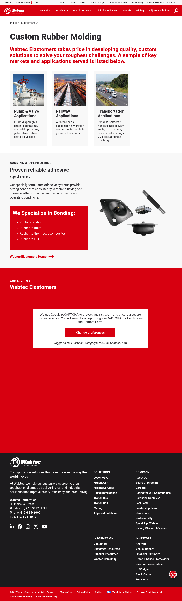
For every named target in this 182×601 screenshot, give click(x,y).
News (82, 2)
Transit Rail (101, 502)
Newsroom (142, 513)
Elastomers (28, 23)
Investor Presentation (149, 563)
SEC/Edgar (142, 569)
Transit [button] (127, 10)
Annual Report (145, 548)
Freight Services (104, 487)
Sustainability (136, 2)
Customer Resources (107, 548)
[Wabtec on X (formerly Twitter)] (36, 527)
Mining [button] (140, 10)
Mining (98, 507)
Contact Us (100, 543)
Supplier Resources (106, 553)
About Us (141, 477)
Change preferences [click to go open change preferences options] (90, 332)
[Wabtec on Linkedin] (12, 527)
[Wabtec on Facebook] (20, 527)
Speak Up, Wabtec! (147, 523)
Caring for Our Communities (153, 492)
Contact (171, 2)
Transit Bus (101, 497)
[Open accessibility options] (173, 574)
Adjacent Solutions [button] (159, 10)
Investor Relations (155, 2)
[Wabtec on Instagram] (28, 527)
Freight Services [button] (82, 10)
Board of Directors (147, 482)
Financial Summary (148, 553)
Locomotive (101, 477)
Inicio (13, 23)
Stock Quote (143, 574)
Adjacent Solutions (105, 513)
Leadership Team (147, 507)
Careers (72, 2)
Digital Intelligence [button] (107, 10)
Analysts (141, 543)
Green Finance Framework (152, 558)
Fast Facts (142, 502)
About (62, 2)
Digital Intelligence (105, 492)
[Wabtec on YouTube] (44, 527)
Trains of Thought (96, 2)
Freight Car (101, 482)
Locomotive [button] (43, 10)
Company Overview (148, 497)
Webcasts (142, 579)
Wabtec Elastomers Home (32, 256)
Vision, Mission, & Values (151, 528)
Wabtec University (105, 558)
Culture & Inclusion (118, 2)
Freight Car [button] (62, 10)
